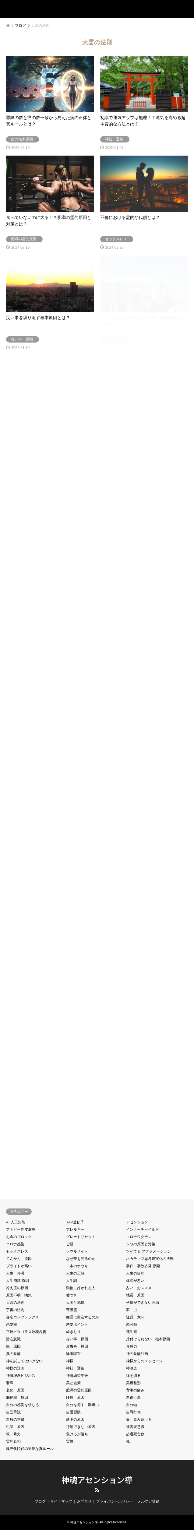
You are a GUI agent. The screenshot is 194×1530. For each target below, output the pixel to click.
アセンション (137, 1222)
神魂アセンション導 (97, 1479)
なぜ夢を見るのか (80, 1259)
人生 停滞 (15, 1273)
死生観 (131, 1332)
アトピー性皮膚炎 (20, 1229)
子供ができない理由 (142, 1302)
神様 (69, 1361)
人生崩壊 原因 (17, 1281)
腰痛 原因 (75, 1397)
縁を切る (133, 1375)
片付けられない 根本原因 (148, 1339)
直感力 (131, 1346)
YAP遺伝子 (75, 1222)
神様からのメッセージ (144, 1361)
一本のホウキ (77, 1266)
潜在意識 (13, 1339)
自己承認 (13, 1412)
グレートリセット (80, 1237)
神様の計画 (15, 1368)
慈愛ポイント (77, 1324)
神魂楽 (131, 1368)
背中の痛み (135, 1390)
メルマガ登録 (148, 1501)
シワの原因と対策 (140, 1244)
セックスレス (17, 1251)
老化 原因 (15, 1390)
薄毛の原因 (75, 1419)
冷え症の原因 (17, 1288)
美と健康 (73, 1383)
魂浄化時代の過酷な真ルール (30, 1449)
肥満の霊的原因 (79, 1390)
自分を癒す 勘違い (82, 1405)
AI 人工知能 (15, 1222)
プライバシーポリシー (114, 1501)
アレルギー (75, 1229)
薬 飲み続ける (139, 1419)
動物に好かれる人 (80, 1288)
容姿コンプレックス (22, 1317)
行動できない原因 (80, 1427)
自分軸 (131, 1405)
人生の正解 (75, 1273)
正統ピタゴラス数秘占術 (26, 1332)
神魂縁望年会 (77, 1375)
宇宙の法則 (15, 1310)
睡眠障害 (73, 1354)
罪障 (9, 1383)
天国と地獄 (75, 1302)
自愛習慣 (73, 1412)
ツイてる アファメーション (148, 1251)
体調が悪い (135, 1281)
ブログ (40, 1501)
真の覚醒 (13, 1354)
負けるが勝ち (77, 1434)
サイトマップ (61, 1501)
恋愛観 (11, 1324)
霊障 (69, 1441)
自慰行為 (133, 1412)
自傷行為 (133, 1397)
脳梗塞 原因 (17, 1397)
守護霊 (71, 1310)
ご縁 (69, 1244)
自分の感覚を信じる (22, 1405)
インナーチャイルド (142, 1229)
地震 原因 (135, 1295)
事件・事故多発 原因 (143, 1266)
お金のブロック (19, 1237)
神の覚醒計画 (137, 1354)
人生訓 (71, 1281)
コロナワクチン (139, 1237)
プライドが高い (19, 1266)
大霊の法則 (15, 1302)
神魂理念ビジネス (20, 1375)
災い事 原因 (77, 1339)
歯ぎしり (73, 1332)
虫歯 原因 (15, 1427)
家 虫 (131, 1310)
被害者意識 (135, 1427)
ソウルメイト (77, 1251)
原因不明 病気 (19, 1295)
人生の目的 (135, 1273)
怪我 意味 (135, 1317)
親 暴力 (13, 1434)
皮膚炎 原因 (77, 1346)
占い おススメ (139, 1288)
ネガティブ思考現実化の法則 (150, 1259)
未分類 (131, 1324)
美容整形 (133, 1383)
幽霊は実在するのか (82, 1317)
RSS (97, 1490)
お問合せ (84, 1501)
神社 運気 (75, 1368)
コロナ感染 (15, 1244)
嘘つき (71, 1295)
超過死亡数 (135, 1434)
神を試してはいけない (24, 1361)
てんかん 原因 (19, 1259)
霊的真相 (13, 1441)
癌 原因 (13, 1346)
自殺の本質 (15, 1419)
